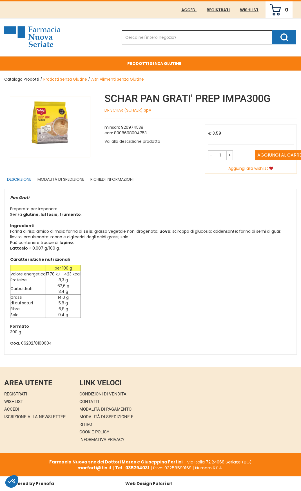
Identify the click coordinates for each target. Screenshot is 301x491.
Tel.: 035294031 (132, 468)
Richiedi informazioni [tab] (111, 179)
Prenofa (45, 484)
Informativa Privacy (101, 439)
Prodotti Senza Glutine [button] (154, 63)
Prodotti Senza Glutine (65, 79)
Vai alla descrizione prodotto (132, 141)
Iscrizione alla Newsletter (35, 416)
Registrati (218, 10)
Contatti (89, 401)
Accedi (189, 10)
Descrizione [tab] (19, 179)
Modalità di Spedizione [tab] (60, 179)
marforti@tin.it (94, 468)
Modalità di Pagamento (105, 409)
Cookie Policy (94, 432)
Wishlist (249, 10)
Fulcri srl (163, 484)
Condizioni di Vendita (102, 394)
